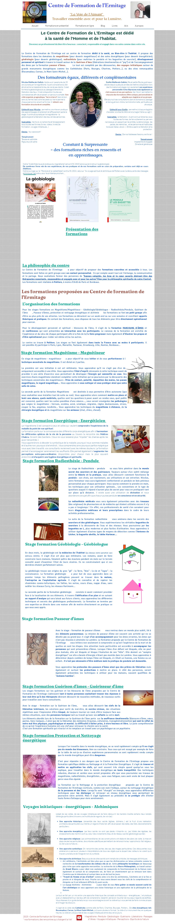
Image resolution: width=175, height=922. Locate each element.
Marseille (67, 345)
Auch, (131, 348)
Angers (132, 345)
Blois (61, 348)
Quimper (28, 348)
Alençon (48, 348)
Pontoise (83, 348)
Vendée (128, 345)
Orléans (75, 348)
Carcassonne (144, 348)
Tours (64, 348)
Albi (133, 348)
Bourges (71, 348)
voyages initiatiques (88, 814)
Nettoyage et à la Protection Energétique (110, 764)
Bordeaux (114, 345)
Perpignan (139, 348)
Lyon (58, 345)
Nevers (97, 348)
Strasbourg (88, 345)
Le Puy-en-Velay (119, 348)
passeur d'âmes (92, 630)
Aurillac (114, 348)
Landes (141, 345)
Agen (146, 345)
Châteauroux (67, 348)
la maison (106, 577)
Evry (86, 348)
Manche (42, 348)
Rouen (52, 348)
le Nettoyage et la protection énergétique (99, 785)
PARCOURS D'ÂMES (133, 328)
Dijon (95, 348)
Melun (89, 348)
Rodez (136, 348)
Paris (52, 345)
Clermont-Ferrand (109, 348)
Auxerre (91, 348)
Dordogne (24, 348)
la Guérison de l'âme (79, 718)
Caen (39, 348)
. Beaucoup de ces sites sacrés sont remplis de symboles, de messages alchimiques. (103, 858)
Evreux (55, 348)
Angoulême (122, 345)
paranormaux (76, 634)
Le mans (137, 345)
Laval (135, 345)
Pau (143, 345)
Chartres (58, 348)
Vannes (31, 348)
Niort (126, 345)
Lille (97, 345)
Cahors (124, 348)
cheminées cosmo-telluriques (40, 583)
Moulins (103, 348)
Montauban (128, 348)
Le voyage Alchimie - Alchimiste (77, 885)
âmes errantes (130, 637)
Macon (100, 348)
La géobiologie (32, 571)
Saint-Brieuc (35, 348)
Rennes (45, 348)
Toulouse (77, 345)
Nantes (104, 345)
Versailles (79, 348)
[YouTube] (79, 917)
